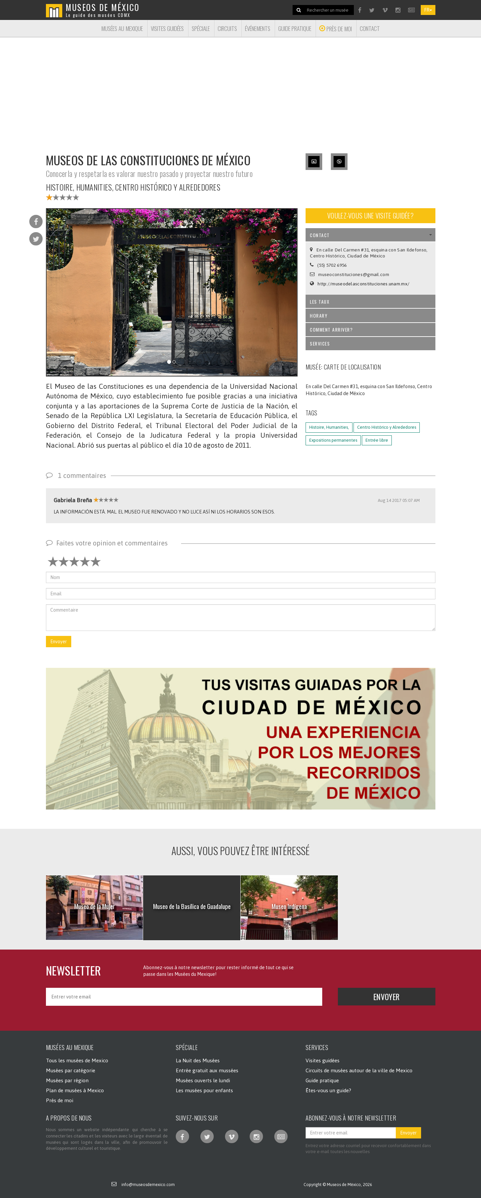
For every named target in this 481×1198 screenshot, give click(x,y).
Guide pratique (322, 1080)
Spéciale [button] (201, 28)
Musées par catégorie (70, 1070)
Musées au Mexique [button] (122, 28)
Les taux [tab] (371, 301)
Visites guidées (323, 1060)
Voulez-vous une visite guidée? (370, 216)
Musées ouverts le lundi (203, 1080)
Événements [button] (257, 28)
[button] (240, 738)
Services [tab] (371, 343)
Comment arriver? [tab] (371, 329)
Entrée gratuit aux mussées (207, 1070)
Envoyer (58, 641)
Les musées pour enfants (204, 1090)
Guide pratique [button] (294, 28)
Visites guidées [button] (167, 28)
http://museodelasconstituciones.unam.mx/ (363, 283)
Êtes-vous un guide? (328, 1090)
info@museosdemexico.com (148, 1184)
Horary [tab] (371, 315)
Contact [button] (370, 28)
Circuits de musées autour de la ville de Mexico (359, 1070)
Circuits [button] (227, 28)
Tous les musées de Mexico (77, 1060)
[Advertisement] (240, 91)
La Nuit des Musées (198, 1060)
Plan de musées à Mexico (75, 1090)
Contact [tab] (371, 234)
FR (428, 10)
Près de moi (59, 1100)
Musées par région (67, 1080)
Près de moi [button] (335, 28)
